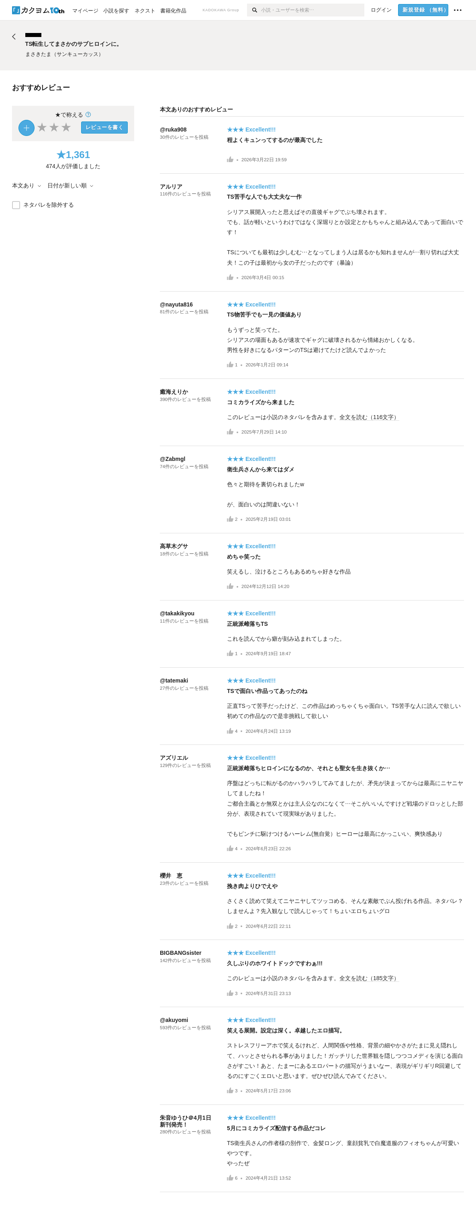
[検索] (254, 10)
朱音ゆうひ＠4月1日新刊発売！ (185, 1121)
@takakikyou (177, 613)
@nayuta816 (176, 304)
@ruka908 (173, 129)
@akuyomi (174, 1020)
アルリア (171, 186)
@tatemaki (174, 680)
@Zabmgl (172, 459)
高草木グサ (174, 546)
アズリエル (174, 758)
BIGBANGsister (180, 953)
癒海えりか (174, 392)
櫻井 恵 (171, 875)
